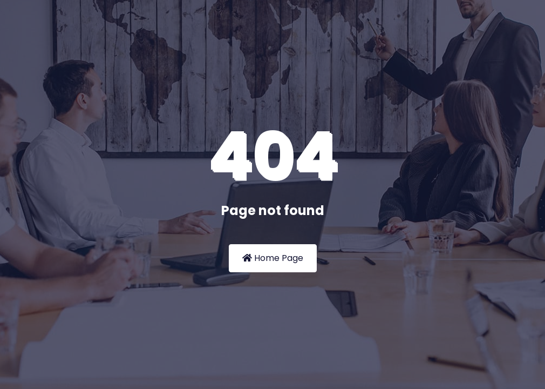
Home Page (272, 258)
